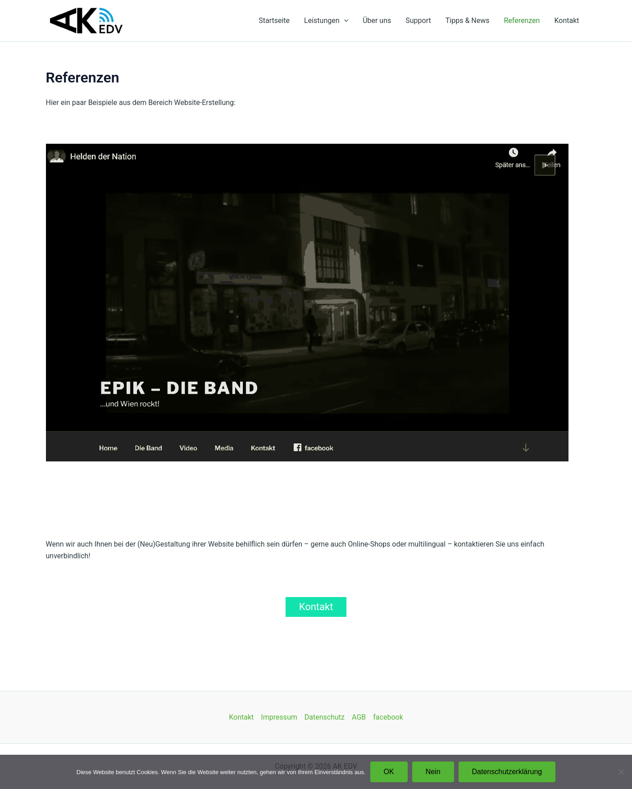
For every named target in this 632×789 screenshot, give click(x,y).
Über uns (377, 20)
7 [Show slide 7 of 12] (313, 477)
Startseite (274, 20)
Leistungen (326, 21)
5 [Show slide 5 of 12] (290, 477)
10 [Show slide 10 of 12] (348, 477)
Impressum (279, 717)
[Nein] (620, 771)
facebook (388, 717)
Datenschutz (325, 717)
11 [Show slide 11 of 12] (360, 477)
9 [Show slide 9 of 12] (336, 477)
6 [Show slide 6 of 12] (301, 477)
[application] (344, 21)
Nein (433, 771)
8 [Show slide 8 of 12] (325, 477)
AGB (359, 717)
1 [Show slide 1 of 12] (243, 477)
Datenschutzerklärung (507, 771)
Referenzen (522, 20)
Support (418, 20)
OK (389, 771)
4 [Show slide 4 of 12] (278, 477)
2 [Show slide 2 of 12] (254, 477)
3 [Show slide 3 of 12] (266, 477)
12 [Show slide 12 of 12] (372, 477)
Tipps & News (468, 20)
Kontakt (566, 20)
